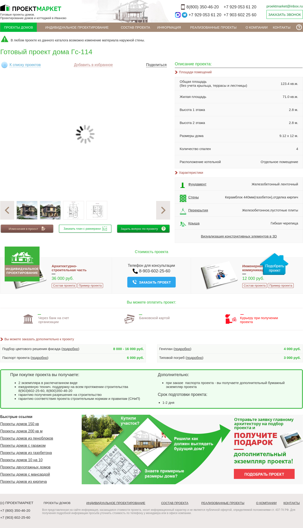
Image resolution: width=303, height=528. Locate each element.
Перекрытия (194, 211)
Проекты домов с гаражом (23, 446)
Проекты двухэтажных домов (25, 467)
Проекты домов (18, 27)
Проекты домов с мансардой (25, 474)
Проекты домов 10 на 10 (21, 460)
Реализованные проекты (213, 27)
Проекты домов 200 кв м (21, 431)
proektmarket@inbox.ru (284, 6)
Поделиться (156, 65)
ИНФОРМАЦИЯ (169, 27)
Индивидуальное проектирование (77, 27)
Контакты (282, 27)
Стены (189, 198)
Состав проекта (135, 27)
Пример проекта (90, 285)
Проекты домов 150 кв (19, 424)
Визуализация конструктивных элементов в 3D (239, 236)
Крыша (189, 224)
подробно (70, 349)
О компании (257, 27)
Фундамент (193, 185)
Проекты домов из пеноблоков (26, 438)
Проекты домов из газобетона (26, 453)
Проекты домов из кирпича (23, 482)
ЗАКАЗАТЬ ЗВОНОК (284, 15)
